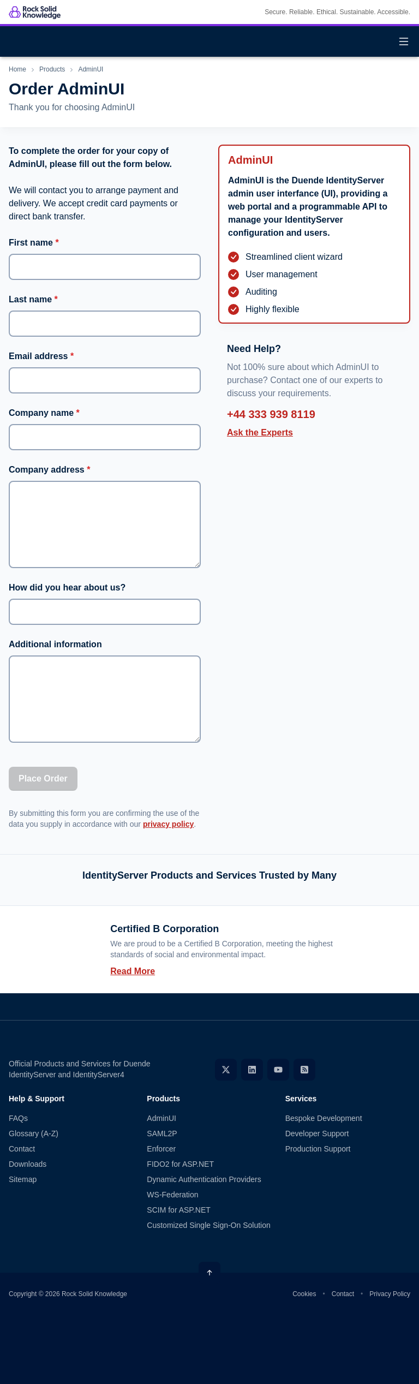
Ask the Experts (260, 432)
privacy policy (168, 824)
